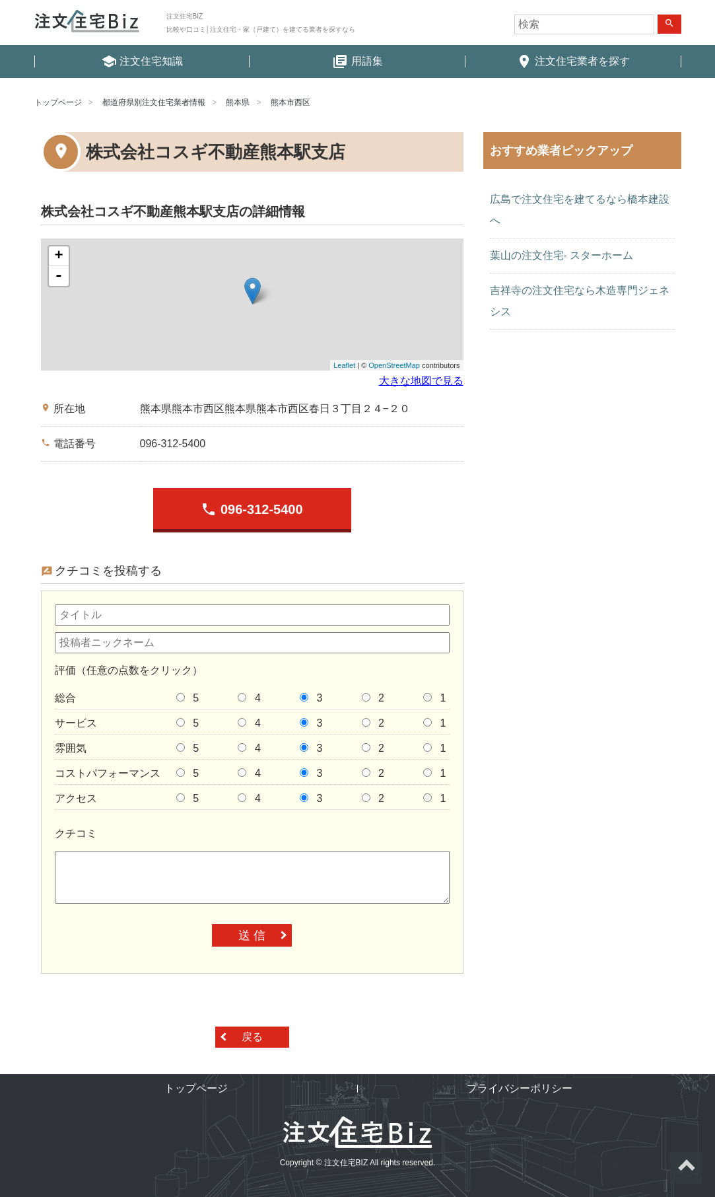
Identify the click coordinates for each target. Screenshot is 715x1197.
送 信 (251, 935)
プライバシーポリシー (519, 1088)
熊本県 (238, 102)
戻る (252, 1036)
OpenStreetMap (394, 365)
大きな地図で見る (421, 380)
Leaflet (344, 365)
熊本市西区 (290, 102)
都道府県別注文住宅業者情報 (153, 102)
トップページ (58, 102)
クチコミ (76, 833)
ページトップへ (686, 1168)
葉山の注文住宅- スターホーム (562, 255)
